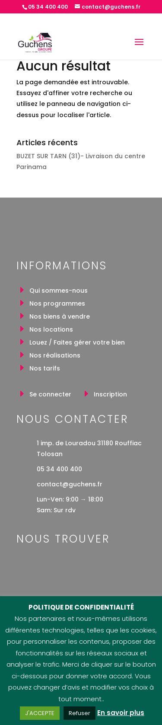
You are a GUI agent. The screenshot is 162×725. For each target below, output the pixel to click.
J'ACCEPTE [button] (39, 713)
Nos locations (51, 330)
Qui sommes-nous (58, 291)
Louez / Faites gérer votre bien (77, 343)
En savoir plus (120, 712)
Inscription (110, 395)
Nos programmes (57, 304)
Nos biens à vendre (59, 317)
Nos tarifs (44, 369)
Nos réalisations (54, 356)
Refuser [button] (79, 713)
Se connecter (50, 395)
